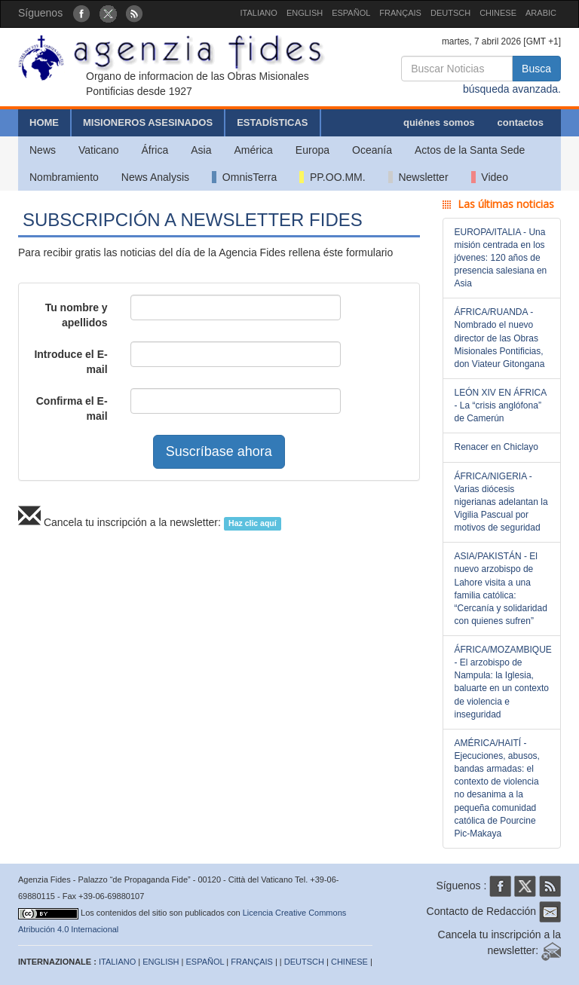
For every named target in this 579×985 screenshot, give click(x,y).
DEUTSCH (450, 12)
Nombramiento (64, 177)
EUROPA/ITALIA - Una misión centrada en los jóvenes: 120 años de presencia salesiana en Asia (501, 258)
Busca (536, 69)
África (154, 150)
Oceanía (372, 150)
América (253, 150)
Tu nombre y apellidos (76, 315)
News (42, 150)
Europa (312, 150)
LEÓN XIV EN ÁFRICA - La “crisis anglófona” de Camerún (501, 405)
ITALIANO (258, 12)
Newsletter (418, 177)
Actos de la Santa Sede (470, 150)
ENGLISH (304, 12)
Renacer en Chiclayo (496, 447)
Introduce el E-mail (70, 361)
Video (489, 177)
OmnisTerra (244, 177)
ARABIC (540, 12)
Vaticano (98, 150)
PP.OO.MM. (332, 177)
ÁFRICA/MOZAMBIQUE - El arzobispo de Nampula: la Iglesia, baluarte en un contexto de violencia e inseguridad (503, 682)
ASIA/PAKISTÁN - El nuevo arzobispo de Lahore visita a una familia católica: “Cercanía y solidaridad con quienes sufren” (501, 588)
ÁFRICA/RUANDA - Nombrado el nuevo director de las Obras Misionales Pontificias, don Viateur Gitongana (500, 338)
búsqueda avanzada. (512, 89)
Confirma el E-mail (72, 408)
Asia (201, 150)
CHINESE (497, 12)
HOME (44, 122)
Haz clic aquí (252, 523)
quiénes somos (439, 122)
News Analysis (155, 177)
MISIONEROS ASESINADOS (148, 122)
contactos (521, 122)
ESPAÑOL (351, 12)
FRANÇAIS (400, 12)
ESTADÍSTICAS (272, 122)
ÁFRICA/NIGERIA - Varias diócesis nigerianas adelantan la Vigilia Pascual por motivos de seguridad (501, 502)
